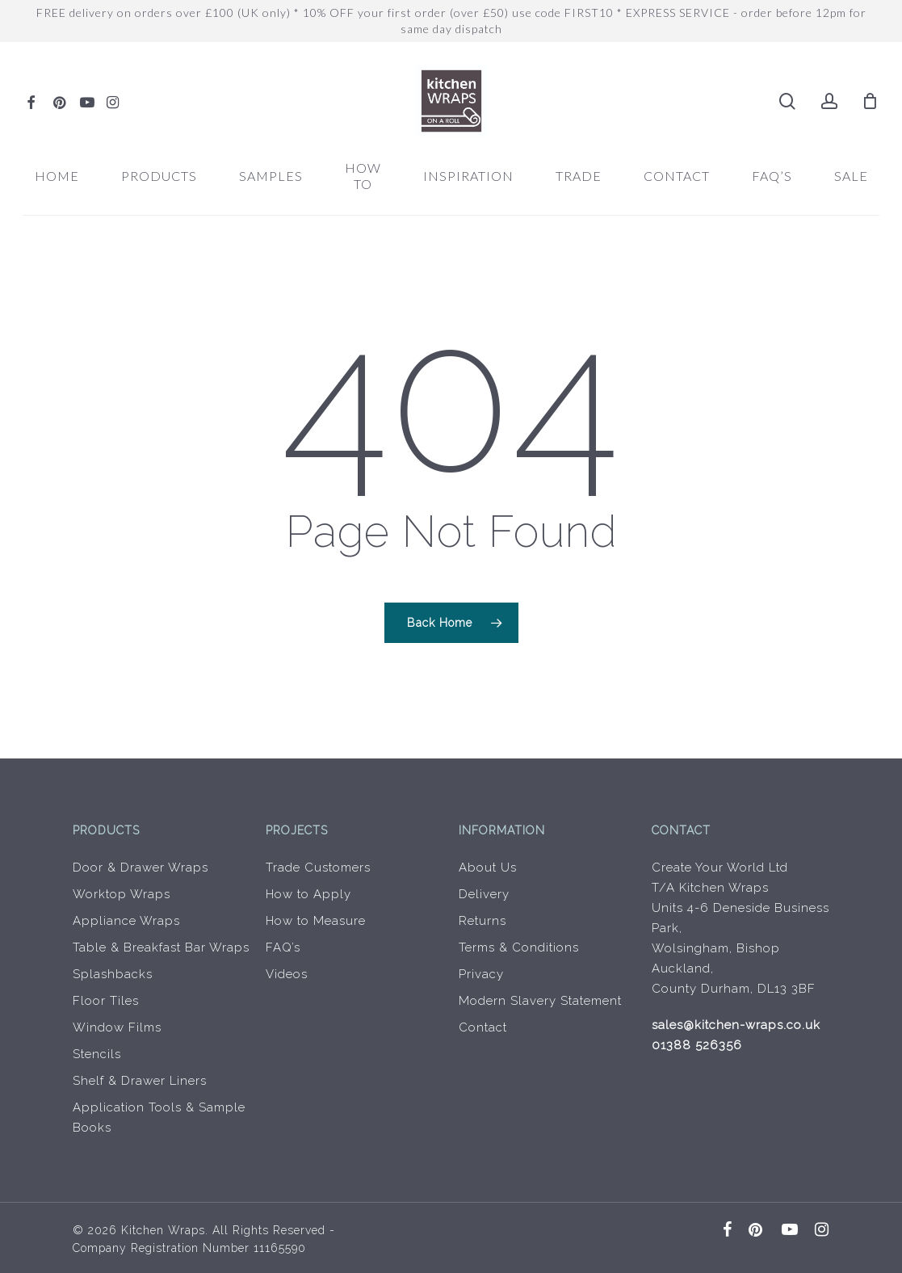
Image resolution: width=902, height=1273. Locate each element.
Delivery (484, 894)
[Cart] (870, 101)
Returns (482, 921)
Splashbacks (113, 974)
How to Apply (308, 894)
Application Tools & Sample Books (159, 1117)
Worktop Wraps (121, 894)
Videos (287, 974)
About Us (488, 867)
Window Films (117, 1027)
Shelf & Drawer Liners (140, 1080)
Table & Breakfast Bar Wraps (161, 947)
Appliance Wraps (126, 921)
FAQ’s (283, 947)
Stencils (97, 1054)
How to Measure (316, 921)
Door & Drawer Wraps (140, 867)
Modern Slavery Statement (540, 1001)
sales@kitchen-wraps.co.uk (736, 1025)
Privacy (481, 974)
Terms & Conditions (519, 947)
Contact (483, 1027)
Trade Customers (318, 867)
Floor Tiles (106, 1001)
